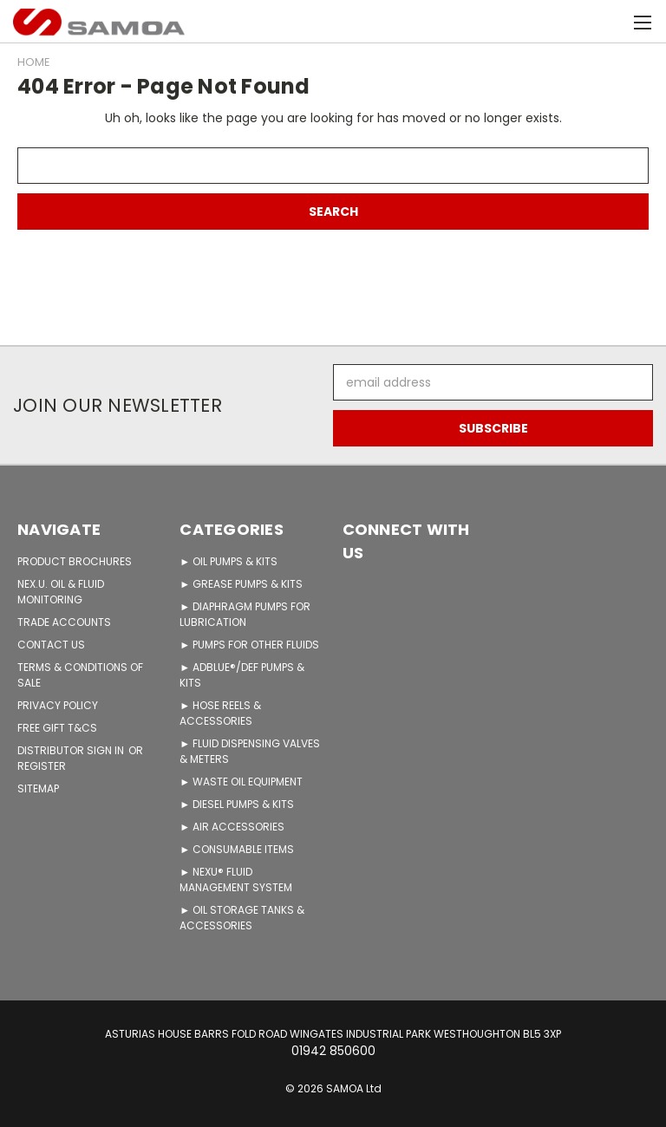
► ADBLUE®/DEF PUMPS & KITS (242, 675)
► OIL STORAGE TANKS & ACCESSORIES (242, 917)
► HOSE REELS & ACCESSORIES (220, 713)
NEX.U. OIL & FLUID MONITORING (60, 592)
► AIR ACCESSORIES (232, 826)
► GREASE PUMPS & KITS (241, 584)
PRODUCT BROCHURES (74, 561)
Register (41, 766)
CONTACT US (51, 644)
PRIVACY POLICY (57, 705)
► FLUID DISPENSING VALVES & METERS (250, 751)
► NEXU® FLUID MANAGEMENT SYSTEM (236, 879)
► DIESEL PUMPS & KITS (237, 804)
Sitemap (38, 788)
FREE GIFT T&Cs (57, 727)
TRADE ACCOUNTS (64, 622)
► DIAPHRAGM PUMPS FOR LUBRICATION (245, 614)
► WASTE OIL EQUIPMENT (241, 781)
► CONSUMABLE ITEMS (237, 849)
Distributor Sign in (72, 750)
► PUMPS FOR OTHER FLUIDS (249, 644)
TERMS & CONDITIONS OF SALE (80, 675)
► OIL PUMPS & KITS (229, 561)
